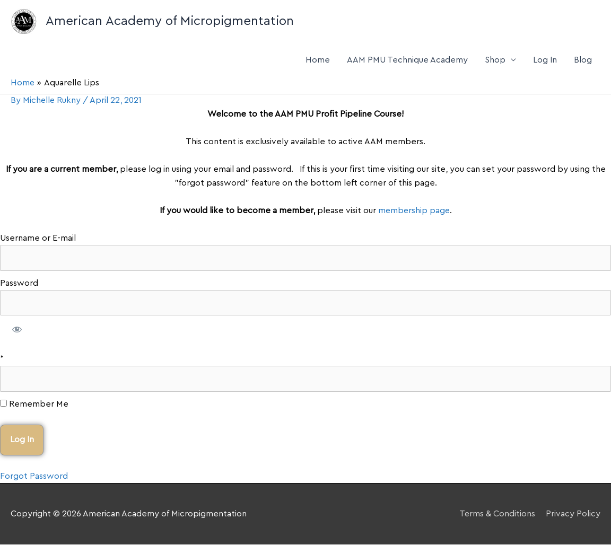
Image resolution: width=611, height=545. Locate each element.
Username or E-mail (38, 238)
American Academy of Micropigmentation (170, 21)
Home (318, 60)
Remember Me (34, 404)
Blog (583, 60)
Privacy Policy (573, 513)
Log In (545, 60)
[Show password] (17, 330)
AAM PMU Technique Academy (407, 60)
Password (19, 283)
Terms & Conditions (497, 513)
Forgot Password (34, 476)
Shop (495, 60)
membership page (413, 210)
